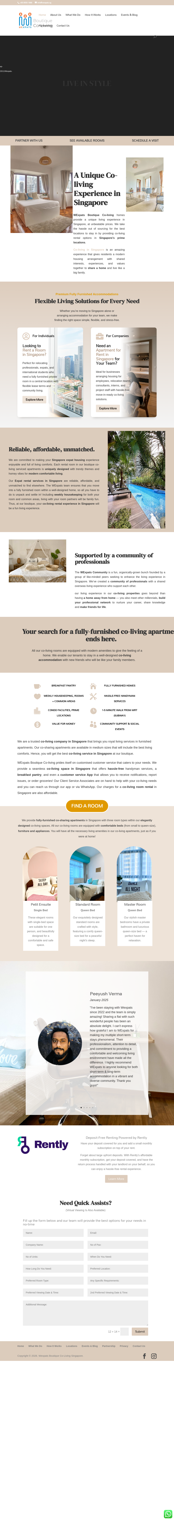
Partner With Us (28, 140)
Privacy (124, 1346)
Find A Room (87, 806)
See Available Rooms (87, 140)
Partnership (45, 26)
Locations (111, 15)
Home (42, 15)
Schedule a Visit (145, 140)
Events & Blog (129, 15)
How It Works (93, 15)
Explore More (34, 400)
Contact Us (63, 26)
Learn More (116, 1179)
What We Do (73, 15)
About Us (55, 15)
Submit (140, 1331)
